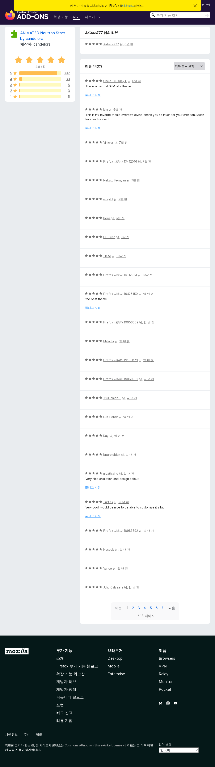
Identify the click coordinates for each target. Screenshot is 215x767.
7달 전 (123, 142)
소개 (60, 658)
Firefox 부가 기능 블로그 (77, 666)
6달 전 (136, 81)
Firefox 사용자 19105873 (120, 360)
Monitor (166, 681)
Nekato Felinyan (114, 180)
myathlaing (110, 473)
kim (105, 109)
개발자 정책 (66, 689)
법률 (39, 734)
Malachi (108, 341)
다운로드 (128, 5)
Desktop (115, 658)
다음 (171, 608)
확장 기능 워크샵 (70, 674)
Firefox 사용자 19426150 (120, 294)
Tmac (107, 256)
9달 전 (125, 237)
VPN (163, 666)
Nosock (108, 549)
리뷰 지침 (64, 720)
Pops (106, 218)
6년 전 (129, 44)
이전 (118, 608)
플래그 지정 (93, 95)
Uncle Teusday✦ (115, 81)
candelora (42, 44)
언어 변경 (165, 744)
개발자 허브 (66, 681)
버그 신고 (64, 713)
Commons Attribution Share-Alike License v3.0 (97, 745)
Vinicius (108, 142)
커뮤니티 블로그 (70, 697)
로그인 (205, 5)
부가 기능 (64, 650)
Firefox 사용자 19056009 (120, 322)
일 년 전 (148, 294)
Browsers (167, 658)
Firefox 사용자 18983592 (120, 530)
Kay (106, 435)
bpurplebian (111, 454)
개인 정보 (11, 734)
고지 (18, 745)
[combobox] (180, 15)
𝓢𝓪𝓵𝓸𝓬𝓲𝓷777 (111, 44)
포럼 (60, 705)
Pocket (165, 689)
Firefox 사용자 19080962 (120, 379)
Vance (107, 568)
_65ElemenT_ (112, 398)
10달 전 (121, 256)
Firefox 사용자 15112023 (120, 275)
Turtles (108, 502)
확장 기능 (61, 17)
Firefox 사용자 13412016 (120, 161)
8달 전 (120, 218)
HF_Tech (109, 237)
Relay (163, 674)
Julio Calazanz (113, 587)
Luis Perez (110, 417)
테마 (76, 17)
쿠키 (27, 734)
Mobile (113, 666)
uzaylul (108, 199)
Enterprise (116, 674)
